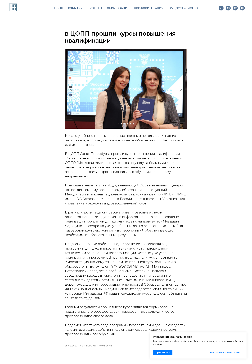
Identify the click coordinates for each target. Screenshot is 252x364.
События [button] (75, 8)
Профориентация (148, 8)
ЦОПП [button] (58, 8)
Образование (118, 8)
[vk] (221, 8)
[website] (228, 8)
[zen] (242, 8)
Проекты (94, 8)
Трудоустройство (183, 8)
